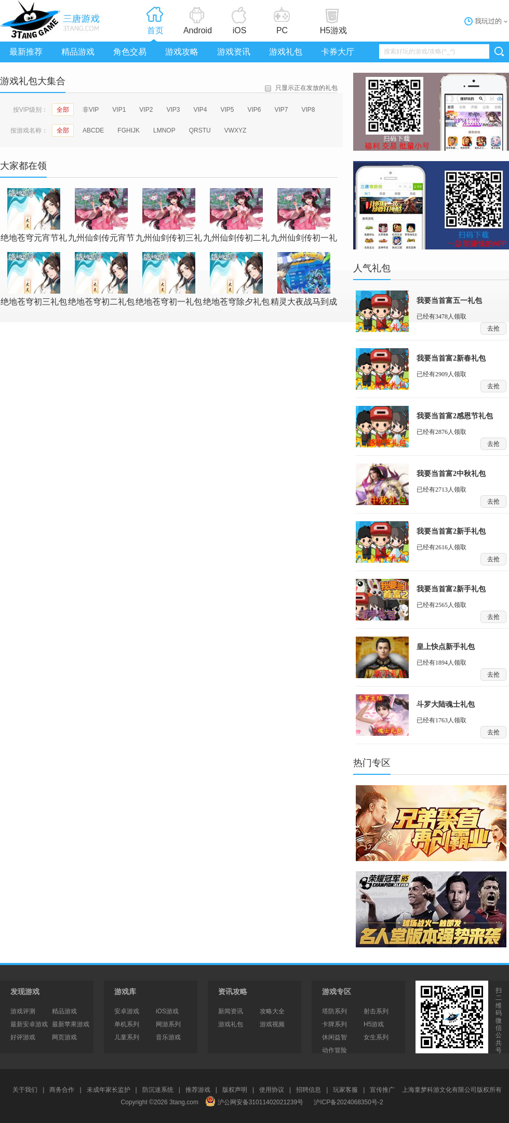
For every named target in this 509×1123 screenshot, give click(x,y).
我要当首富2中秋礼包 (451, 474)
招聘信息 (308, 1089)
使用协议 (271, 1089)
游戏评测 (22, 1011)
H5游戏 (333, 30)
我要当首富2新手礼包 (451, 531)
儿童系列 (126, 1037)
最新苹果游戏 (70, 1024)
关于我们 (24, 1089)
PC (282, 30)
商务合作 (61, 1089)
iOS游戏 (167, 1011)
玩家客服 (345, 1089)
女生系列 (376, 1037)
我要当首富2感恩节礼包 (455, 416)
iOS (240, 30)
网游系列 (168, 1024)
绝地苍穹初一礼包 (169, 279)
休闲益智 (334, 1037)
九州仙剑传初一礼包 (304, 215)
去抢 (493, 328)
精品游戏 (78, 51)
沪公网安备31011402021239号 (254, 1102)
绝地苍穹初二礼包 (101, 279)
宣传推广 (382, 1089)
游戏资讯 (233, 51)
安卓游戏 (126, 1011)
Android (197, 30)
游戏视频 (272, 1024)
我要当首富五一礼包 (449, 301)
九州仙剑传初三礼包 (169, 215)
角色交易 (129, 51)
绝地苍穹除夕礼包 (236, 279)
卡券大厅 (337, 51)
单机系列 (126, 1024)
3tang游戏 (52, 19)
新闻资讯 (230, 1011)
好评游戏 (22, 1037)
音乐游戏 (168, 1037)
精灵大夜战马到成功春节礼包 (304, 279)
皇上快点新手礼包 (446, 647)
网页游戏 (64, 1037)
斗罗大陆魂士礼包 (446, 704)
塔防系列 (334, 1011)
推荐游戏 (197, 1089)
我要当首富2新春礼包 (451, 358)
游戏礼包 (285, 51)
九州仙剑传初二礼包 (236, 215)
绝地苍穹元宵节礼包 (34, 215)
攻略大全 (272, 1011)
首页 (155, 30)
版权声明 (234, 1089)
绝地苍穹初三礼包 (34, 279)
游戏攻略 (181, 51)
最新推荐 (26, 51)
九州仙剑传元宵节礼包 (101, 215)
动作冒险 (334, 1050)
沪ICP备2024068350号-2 (348, 1102)
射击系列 (376, 1011)
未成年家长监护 (108, 1089)
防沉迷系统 (157, 1089)
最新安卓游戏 (29, 1024)
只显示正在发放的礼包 (306, 87)
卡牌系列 (334, 1024)
